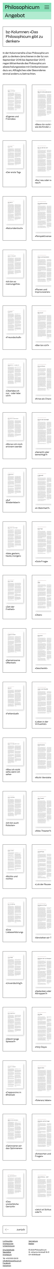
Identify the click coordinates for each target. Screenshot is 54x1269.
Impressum (7, 1255)
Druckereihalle (8, 1250)
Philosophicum (22, 7)
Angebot (15, 15)
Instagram (7, 1266)
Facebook (7, 1263)
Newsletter (7, 1252)
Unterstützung (9, 1246)
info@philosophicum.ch (12, 1261)
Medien (31, 1244)
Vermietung (33, 1241)
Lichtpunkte (7, 1241)
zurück (21, 1229)
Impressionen (8, 1244)
